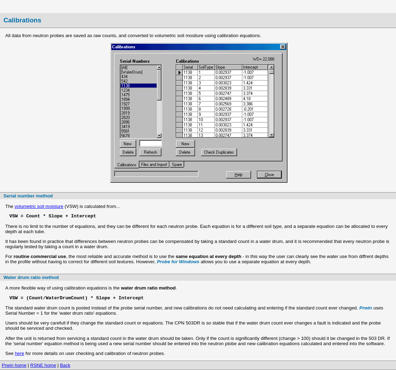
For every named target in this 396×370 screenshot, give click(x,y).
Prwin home (14, 365)
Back (65, 365)
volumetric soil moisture (39, 206)
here (19, 353)
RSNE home (43, 365)
